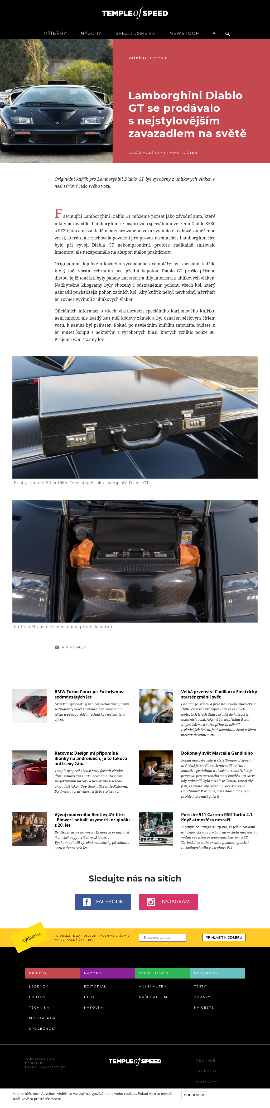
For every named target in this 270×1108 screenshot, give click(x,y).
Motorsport (44, 1018)
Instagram (168, 902)
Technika (39, 1007)
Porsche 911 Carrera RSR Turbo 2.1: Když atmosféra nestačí (217, 817)
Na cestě (204, 1007)
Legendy (38, 986)
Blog (90, 997)
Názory (91, 33)
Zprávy (202, 997)
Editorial (95, 986)
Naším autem (153, 997)
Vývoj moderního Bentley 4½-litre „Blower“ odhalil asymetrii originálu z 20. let (92, 820)
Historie (158, 58)
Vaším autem (153, 986)
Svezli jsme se (135, 33)
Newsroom (185, 33)
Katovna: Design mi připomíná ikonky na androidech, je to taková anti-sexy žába (91, 758)
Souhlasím (194, 1095)
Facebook (103, 902)
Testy (200, 986)
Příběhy (55, 33)
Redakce (206, 1060)
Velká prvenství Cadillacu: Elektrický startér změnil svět (219, 694)
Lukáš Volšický (145, 153)
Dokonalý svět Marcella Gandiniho (217, 753)
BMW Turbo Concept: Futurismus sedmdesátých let (89, 694)
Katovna (94, 1007)
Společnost (43, 1028)
